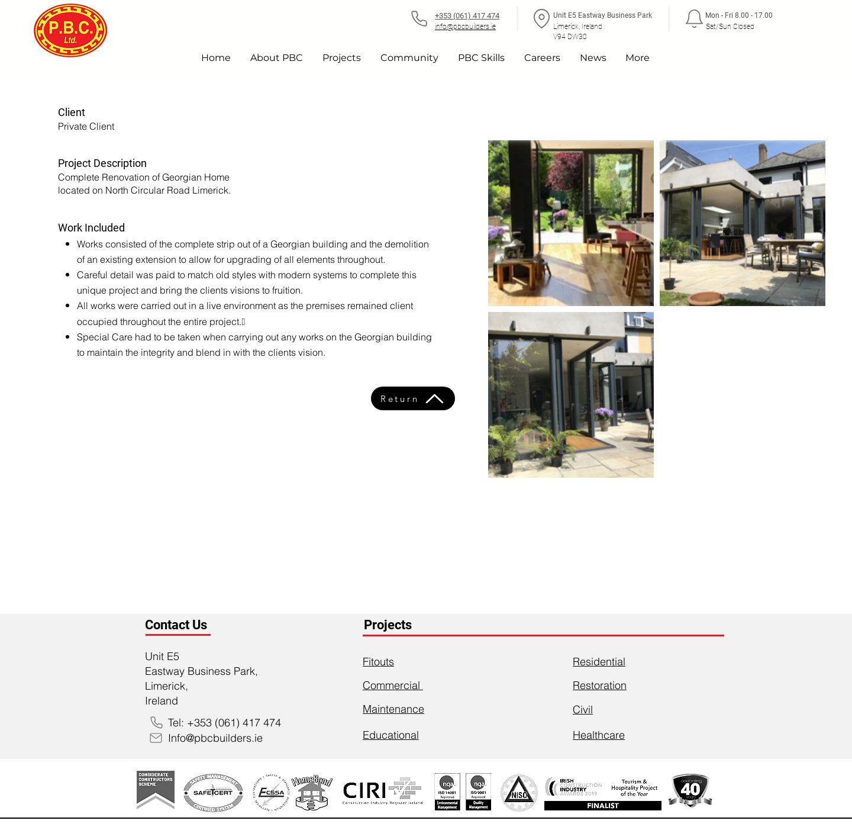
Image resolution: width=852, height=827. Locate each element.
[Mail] (155, 737)
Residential (599, 661)
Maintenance (393, 709)
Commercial (393, 685)
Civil (583, 709)
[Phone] (419, 18)
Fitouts (378, 661)
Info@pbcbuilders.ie (215, 738)
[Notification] (694, 18)
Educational (391, 735)
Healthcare (599, 735)
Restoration (600, 685)
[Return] (413, 398)
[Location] (541, 18)
